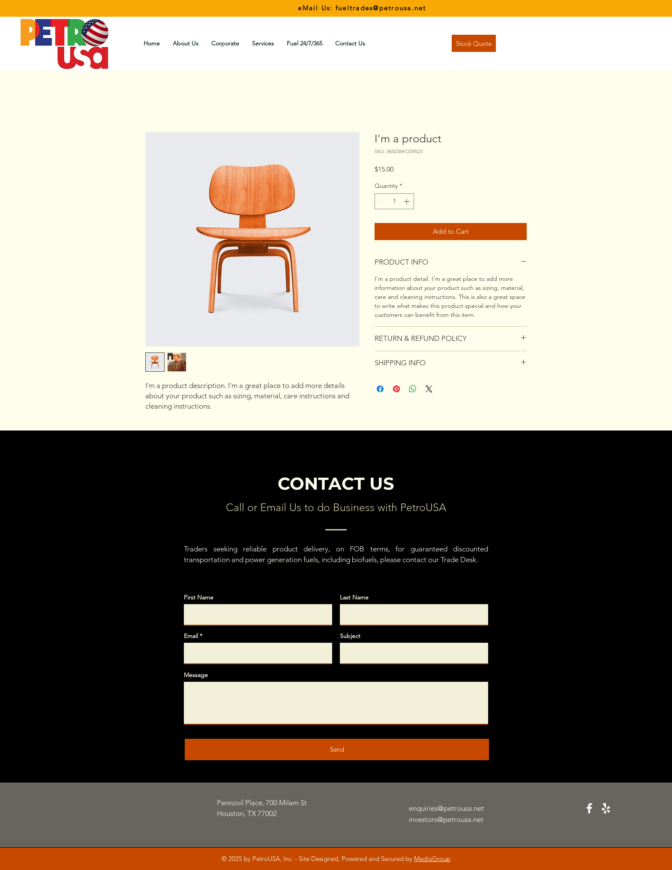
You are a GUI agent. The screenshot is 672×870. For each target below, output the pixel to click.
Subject (350, 636)
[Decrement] (381, 201)
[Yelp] (606, 808)
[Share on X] (429, 389)
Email (191, 636)
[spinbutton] (394, 201)
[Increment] (407, 201)
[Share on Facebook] (380, 389)
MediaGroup (432, 859)
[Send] (337, 749)
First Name (198, 597)
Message (196, 675)
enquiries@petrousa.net (446, 808)
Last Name (354, 597)
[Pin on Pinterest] (396, 389)
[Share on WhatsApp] (413, 389)
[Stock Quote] (474, 43)
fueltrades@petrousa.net (381, 8)
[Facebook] (589, 808)
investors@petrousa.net (446, 819)
